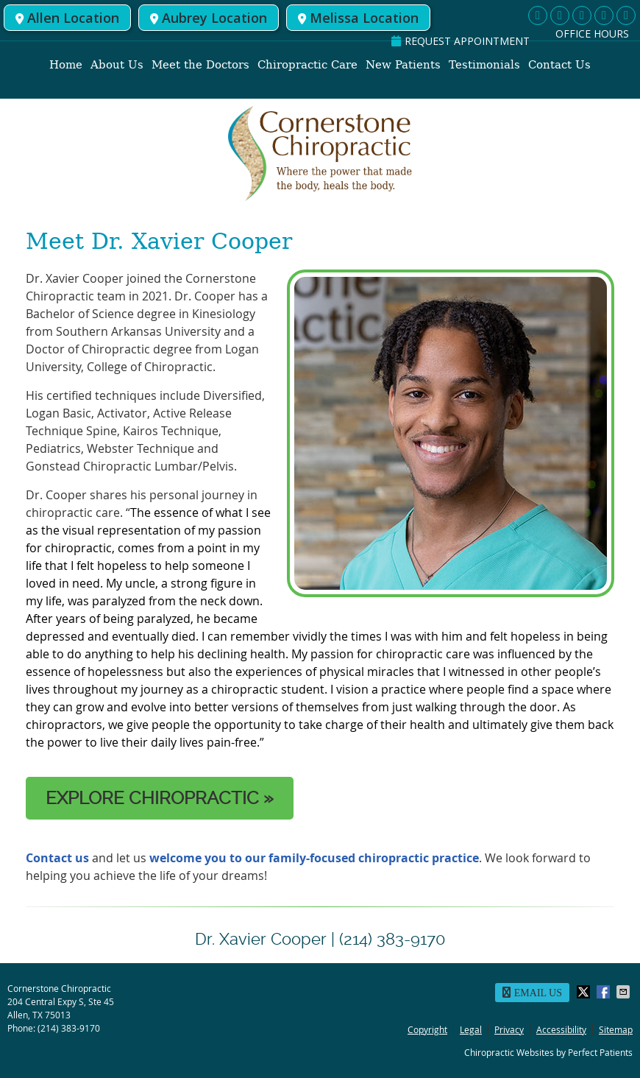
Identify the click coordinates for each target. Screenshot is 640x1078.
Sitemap (616, 1029)
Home (65, 64)
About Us (116, 64)
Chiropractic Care (307, 64)
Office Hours (592, 33)
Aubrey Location (208, 18)
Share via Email (624, 991)
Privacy (509, 1029)
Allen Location (67, 18)
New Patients (403, 64)
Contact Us (559, 64)
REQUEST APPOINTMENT (460, 41)
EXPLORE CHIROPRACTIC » (160, 798)
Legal (471, 1029)
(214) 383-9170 (69, 1028)
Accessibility (561, 1029)
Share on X (585, 991)
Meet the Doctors (200, 64)
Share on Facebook (605, 991)
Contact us (57, 858)
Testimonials (484, 64)
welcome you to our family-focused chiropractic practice (312, 858)
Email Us (532, 992)
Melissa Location (358, 18)
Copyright (427, 1029)
